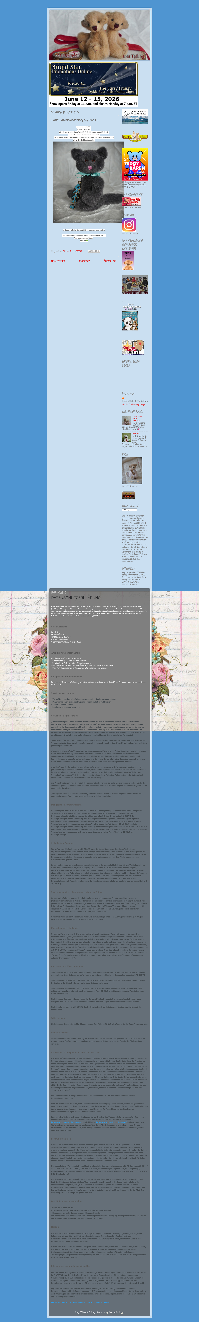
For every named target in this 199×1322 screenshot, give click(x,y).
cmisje (106, 1312)
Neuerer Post (58, 261)
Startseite (84, 261)
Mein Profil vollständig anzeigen (134, 404)
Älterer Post (110, 261)
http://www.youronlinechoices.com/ (111, 1122)
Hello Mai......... (137, 434)
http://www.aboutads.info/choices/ (66, 1122)
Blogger (121, 1312)
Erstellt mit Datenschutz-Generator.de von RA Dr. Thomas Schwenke (80, 1302)
